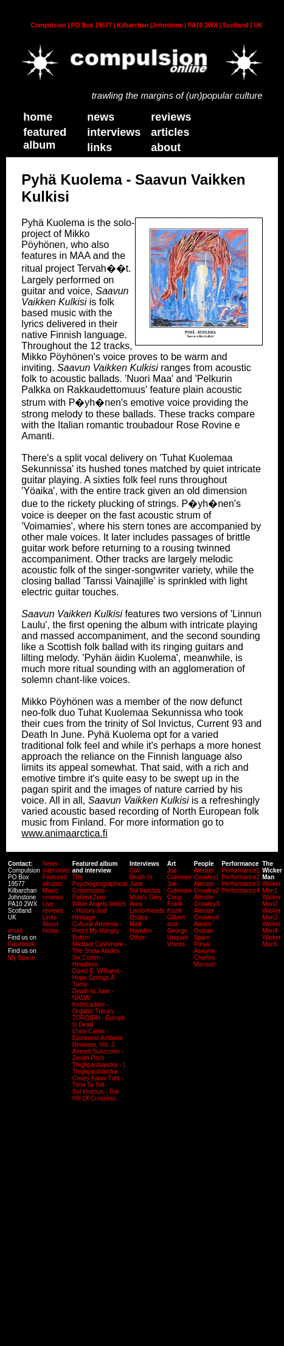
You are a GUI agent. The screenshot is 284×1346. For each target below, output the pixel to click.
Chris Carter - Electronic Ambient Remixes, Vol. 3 (97, 1038)
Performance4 (240, 890)
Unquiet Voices (177, 941)
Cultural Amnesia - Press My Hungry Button (97, 931)
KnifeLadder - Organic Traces (93, 1008)
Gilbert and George (177, 924)
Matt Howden (141, 927)
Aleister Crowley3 (207, 900)
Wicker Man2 (271, 900)
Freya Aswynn (204, 947)
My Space (21, 957)
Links (50, 917)
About (50, 924)
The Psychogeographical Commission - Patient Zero (99, 887)
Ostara (139, 917)
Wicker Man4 (271, 927)
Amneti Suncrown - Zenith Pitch (97, 1054)
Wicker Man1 (271, 887)
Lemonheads (147, 910)
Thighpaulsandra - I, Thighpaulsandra (99, 1068)
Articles (170, 132)
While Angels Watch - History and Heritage (99, 911)
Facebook (21, 944)
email (15, 930)
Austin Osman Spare (203, 931)
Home (51, 930)
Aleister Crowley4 (207, 914)
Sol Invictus (145, 890)
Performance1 (240, 870)
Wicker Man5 (271, 941)
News (100, 117)
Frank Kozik (175, 907)
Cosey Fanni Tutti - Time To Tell (97, 1081)
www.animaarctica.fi (64, 833)
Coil (135, 870)
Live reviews (53, 907)
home (37, 117)
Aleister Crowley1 (207, 873)
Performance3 (240, 883)
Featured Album (44, 138)
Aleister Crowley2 (207, 887)
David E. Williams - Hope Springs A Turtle (97, 978)
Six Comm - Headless (88, 961)
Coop (174, 897)
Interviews (113, 132)
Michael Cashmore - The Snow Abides (99, 947)
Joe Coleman (179, 873)
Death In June (141, 880)
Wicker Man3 (271, 914)
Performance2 (240, 877)
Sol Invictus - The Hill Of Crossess (95, 1095)
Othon (138, 937)
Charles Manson (205, 961)
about (166, 147)
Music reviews (53, 894)
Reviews (171, 117)
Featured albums (55, 880)
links (99, 147)
